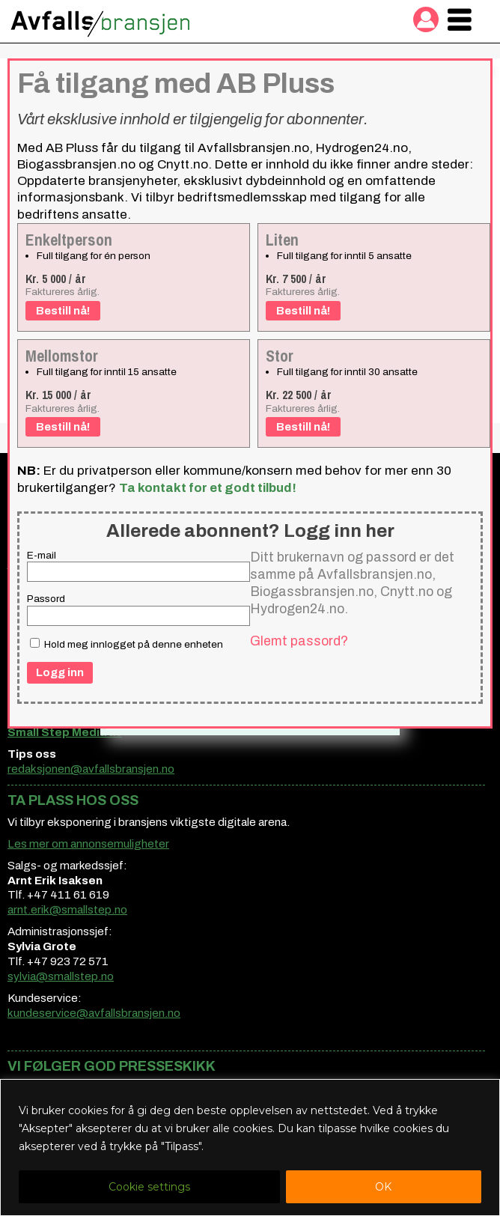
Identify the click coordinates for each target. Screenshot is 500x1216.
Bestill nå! (63, 311)
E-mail (41, 555)
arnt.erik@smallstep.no (67, 910)
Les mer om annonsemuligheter (88, 844)
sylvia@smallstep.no (60, 976)
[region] (250, 1147)
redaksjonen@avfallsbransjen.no (90, 769)
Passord (46, 598)
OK (383, 1187)
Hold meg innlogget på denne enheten (126, 644)
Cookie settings (149, 1187)
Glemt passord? (299, 640)
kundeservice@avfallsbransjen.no (93, 1013)
